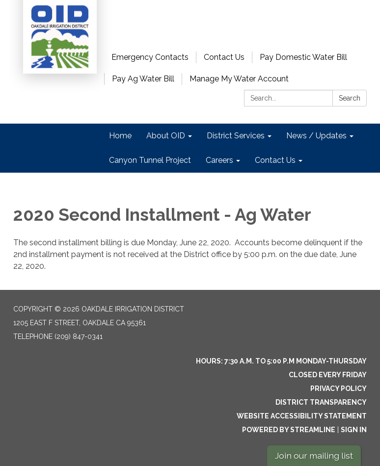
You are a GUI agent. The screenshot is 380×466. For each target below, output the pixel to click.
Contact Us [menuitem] (275, 160)
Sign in (354, 430)
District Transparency (321, 402)
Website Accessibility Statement (302, 416)
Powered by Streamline (288, 430)
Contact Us (224, 57)
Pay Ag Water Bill (143, 78)
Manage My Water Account (239, 78)
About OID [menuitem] (165, 135)
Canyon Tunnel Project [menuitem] (150, 160)
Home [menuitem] (120, 135)
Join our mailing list (314, 455)
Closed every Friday (328, 375)
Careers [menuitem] (219, 160)
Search (349, 98)
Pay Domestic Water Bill (303, 57)
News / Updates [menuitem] (316, 135)
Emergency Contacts (150, 57)
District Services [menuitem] (236, 135)
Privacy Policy (338, 388)
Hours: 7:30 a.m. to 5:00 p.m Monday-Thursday (281, 361)
